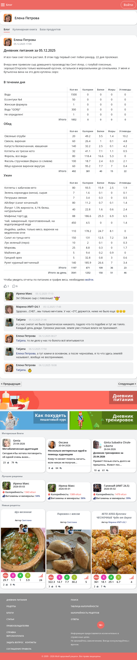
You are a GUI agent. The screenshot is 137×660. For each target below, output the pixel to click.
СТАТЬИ (10, 619)
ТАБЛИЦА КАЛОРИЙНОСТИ (85, 606)
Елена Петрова (27, 18)
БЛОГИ (10, 612)
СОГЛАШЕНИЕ (13, 648)
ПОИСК (74, 599)
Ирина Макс (24, 293)
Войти (128, 5)
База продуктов (50, 29)
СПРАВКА (11, 632)
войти (89, 279)
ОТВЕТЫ (75, 619)
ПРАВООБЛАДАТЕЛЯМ (17, 625)
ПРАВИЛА (26, 648)
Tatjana (21, 319)
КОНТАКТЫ (30, 642)
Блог (7, 29)
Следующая (127, 383)
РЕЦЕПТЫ (11, 606)
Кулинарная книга (25, 29)
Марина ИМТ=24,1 (28, 306)
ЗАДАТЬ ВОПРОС (14, 642)
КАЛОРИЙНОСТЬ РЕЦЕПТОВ (85, 612)
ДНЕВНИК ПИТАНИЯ (16, 599)
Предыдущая (10, 383)
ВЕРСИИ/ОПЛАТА (15, 635)
